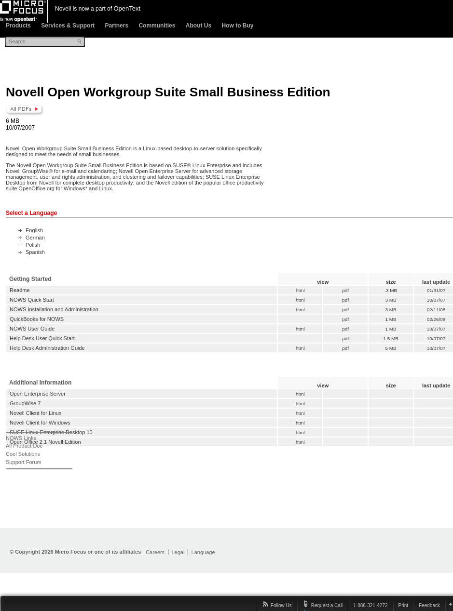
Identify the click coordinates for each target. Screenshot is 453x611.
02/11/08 (436, 309)
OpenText (126, 8)
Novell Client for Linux (35, 413)
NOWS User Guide (32, 329)
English (34, 230)
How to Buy (237, 25)
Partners (116, 25)
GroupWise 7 (25, 403)
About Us (198, 25)
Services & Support (68, 25)
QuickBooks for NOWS (37, 319)
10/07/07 (436, 300)
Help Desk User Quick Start (42, 338)
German (35, 237)
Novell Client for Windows (40, 422)
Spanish (35, 252)
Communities (156, 25)
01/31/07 (436, 290)
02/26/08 (436, 319)
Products (18, 25)
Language (203, 552)
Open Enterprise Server (38, 394)
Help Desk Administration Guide (47, 348)
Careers (155, 552)
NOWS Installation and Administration (54, 309)
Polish (33, 245)
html (300, 290)
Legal (177, 552)
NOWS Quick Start (32, 300)
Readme (20, 290)
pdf (345, 290)
